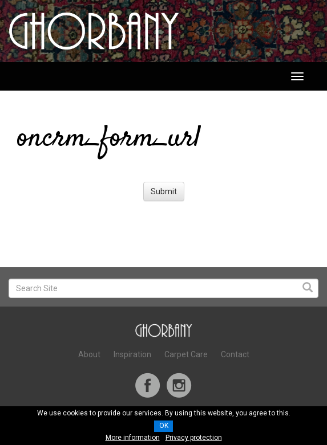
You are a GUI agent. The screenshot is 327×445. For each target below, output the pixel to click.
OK (163, 426)
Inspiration (132, 354)
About (89, 354)
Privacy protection (193, 438)
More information (133, 438)
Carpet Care (186, 354)
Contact (235, 354)
